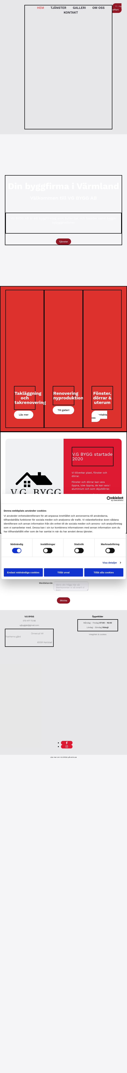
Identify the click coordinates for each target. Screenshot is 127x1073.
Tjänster (58, 8)
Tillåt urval (63, 572)
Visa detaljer (109, 562)
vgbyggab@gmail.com (29, 625)
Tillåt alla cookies (104, 572)
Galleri (79, 8)
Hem (40, 8)
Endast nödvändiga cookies (23, 572)
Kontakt (71, 12)
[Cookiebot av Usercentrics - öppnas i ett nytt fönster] (109, 498)
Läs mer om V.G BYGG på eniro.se (63, 757)
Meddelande (46, 583)
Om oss (98, 8)
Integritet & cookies (97, 634)
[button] (117, 8)
